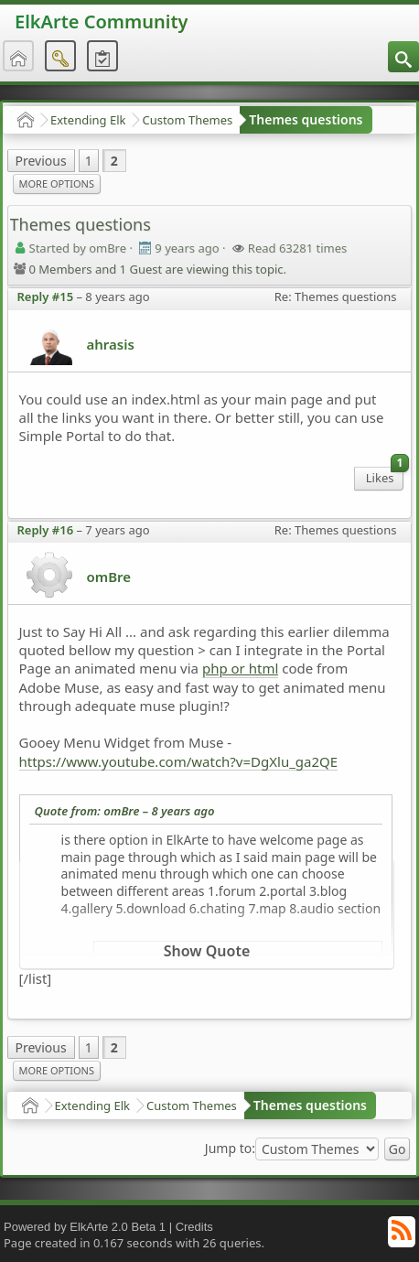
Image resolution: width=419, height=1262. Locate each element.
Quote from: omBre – (125, 811)
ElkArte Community (101, 21)
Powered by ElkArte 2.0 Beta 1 (85, 1227)
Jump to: (230, 1148)
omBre (109, 576)
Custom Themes (187, 120)
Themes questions (305, 119)
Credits (194, 1227)
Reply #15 (45, 296)
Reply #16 (45, 530)
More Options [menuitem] (56, 183)
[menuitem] (403, 56)
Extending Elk (87, 120)
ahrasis (110, 344)
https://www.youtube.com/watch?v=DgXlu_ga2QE (178, 761)
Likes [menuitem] (385, 476)
